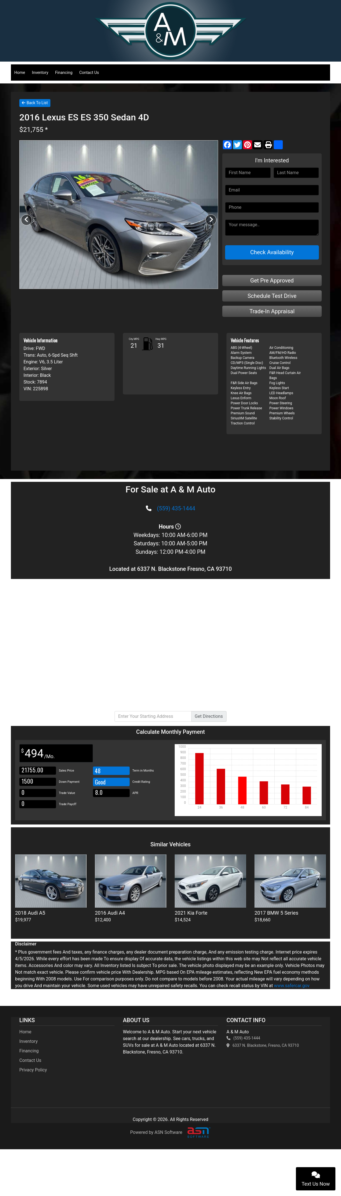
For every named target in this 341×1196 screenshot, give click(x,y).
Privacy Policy (33, 1070)
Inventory (40, 72)
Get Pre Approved (272, 280)
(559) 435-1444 (176, 508)
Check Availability (272, 252)
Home (19, 72)
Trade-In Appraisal (272, 311)
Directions (209, 716)
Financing (64, 72)
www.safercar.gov (292, 985)
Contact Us (89, 72)
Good (101, 782)
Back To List (35, 103)
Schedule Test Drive (271, 296)
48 (98, 771)
